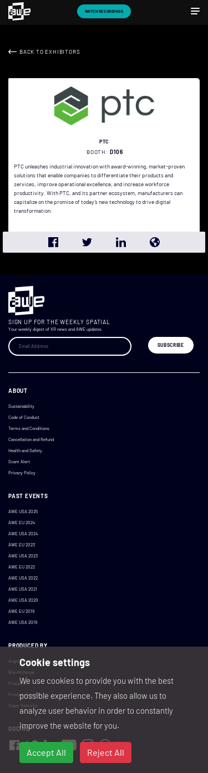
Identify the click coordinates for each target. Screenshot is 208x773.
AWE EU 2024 (21, 522)
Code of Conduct (23, 417)
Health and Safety (25, 450)
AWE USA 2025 (23, 511)
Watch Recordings (104, 11)
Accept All (46, 752)
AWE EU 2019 (21, 611)
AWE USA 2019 (22, 622)
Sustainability (21, 406)
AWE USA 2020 (23, 600)
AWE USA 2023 (23, 556)
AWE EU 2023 (21, 544)
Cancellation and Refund (31, 439)
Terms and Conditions (28, 428)
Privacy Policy (21, 472)
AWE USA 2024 (23, 533)
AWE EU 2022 (21, 567)
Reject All (105, 752)
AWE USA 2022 (23, 578)
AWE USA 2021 (22, 589)
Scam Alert (19, 461)
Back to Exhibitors (49, 51)
